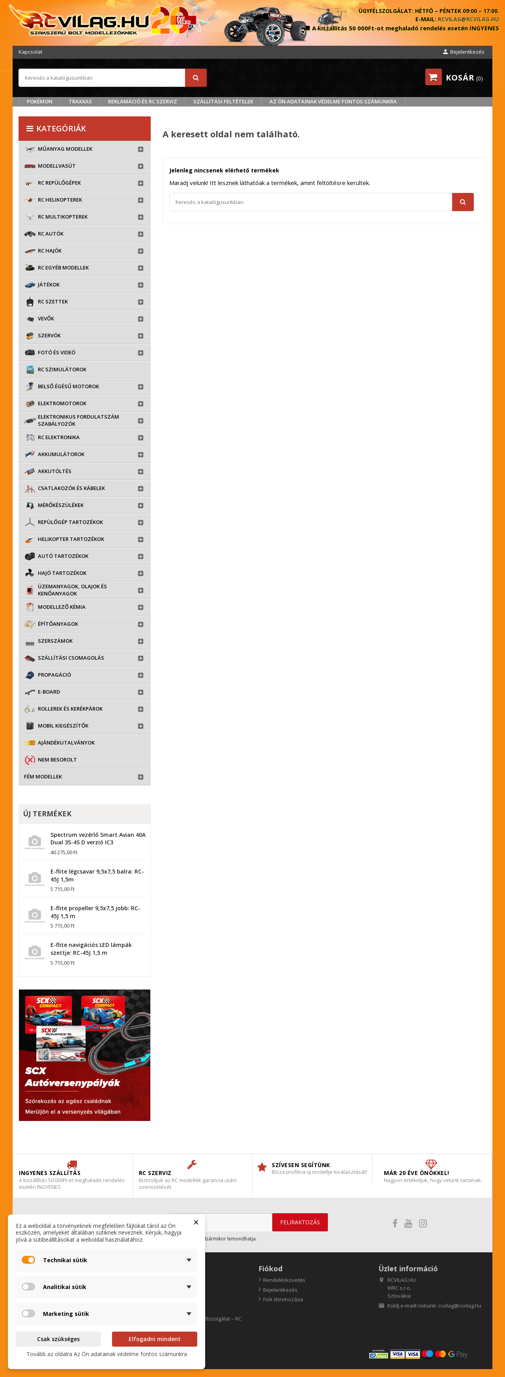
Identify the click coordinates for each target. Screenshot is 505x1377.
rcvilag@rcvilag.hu (468, 19)
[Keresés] (113, 78)
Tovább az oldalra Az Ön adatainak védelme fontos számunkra (106, 1354)
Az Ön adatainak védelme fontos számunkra (333, 101)
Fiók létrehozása (283, 1299)
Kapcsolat (30, 51)
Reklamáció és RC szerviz (142, 101)
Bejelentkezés (280, 1289)
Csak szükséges (58, 1339)
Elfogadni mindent (155, 1339)
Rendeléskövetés (284, 1279)
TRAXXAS (80, 101)
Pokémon (39, 101)
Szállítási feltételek (223, 101)
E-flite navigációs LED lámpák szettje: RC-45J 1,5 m (91, 948)
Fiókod (270, 1268)
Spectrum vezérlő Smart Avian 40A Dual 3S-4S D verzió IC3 (98, 838)
